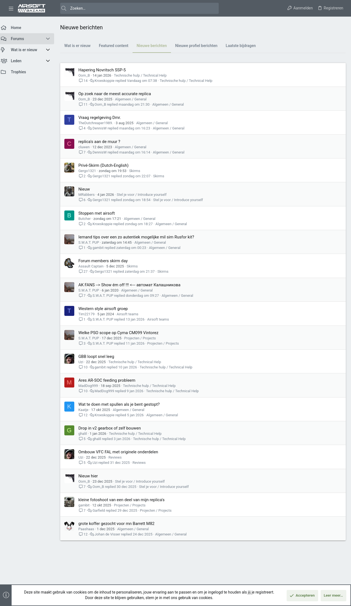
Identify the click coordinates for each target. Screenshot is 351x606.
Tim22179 (90, 314)
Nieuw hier (91, 476)
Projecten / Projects (143, 338)
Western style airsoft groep (106, 308)
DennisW (103, 128)
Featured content (117, 45)
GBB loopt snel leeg (100, 356)
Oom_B (87, 75)
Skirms (138, 171)
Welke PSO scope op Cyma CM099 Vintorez (122, 332)
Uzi (84, 362)
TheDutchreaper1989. (99, 123)
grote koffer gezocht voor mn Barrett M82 (120, 523)
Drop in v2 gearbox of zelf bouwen (113, 428)
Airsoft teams (131, 314)
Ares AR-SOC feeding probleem (110, 380)
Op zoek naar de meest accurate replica (118, 93)
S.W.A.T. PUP (92, 242)
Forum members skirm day (106, 260)
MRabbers (90, 195)
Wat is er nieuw (81, 45)
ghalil (86, 433)
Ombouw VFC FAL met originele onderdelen (122, 451)
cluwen (87, 147)
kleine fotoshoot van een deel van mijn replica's (125, 499)
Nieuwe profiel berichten (200, 45)
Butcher (88, 219)
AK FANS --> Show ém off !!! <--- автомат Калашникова (133, 284)
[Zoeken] (136, 8)
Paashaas (89, 529)
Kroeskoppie (108, 80)
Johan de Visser (111, 534)
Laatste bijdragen (244, 45)
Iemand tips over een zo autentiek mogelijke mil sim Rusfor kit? (139, 237)
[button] (11, 8)
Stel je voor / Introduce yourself (145, 195)
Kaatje (87, 410)
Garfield (102, 510)
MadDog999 (91, 386)
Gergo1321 (90, 171)
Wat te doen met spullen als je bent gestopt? (122, 404)
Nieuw (87, 189)
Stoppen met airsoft (100, 213)
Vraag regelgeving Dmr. (103, 117)
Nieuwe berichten (155, 45)
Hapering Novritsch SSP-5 (105, 69)
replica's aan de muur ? (103, 141)
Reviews (118, 457)
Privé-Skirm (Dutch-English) (107, 165)
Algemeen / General (134, 99)
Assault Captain (94, 266)
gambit (101, 247)
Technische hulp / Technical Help (143, 75)
